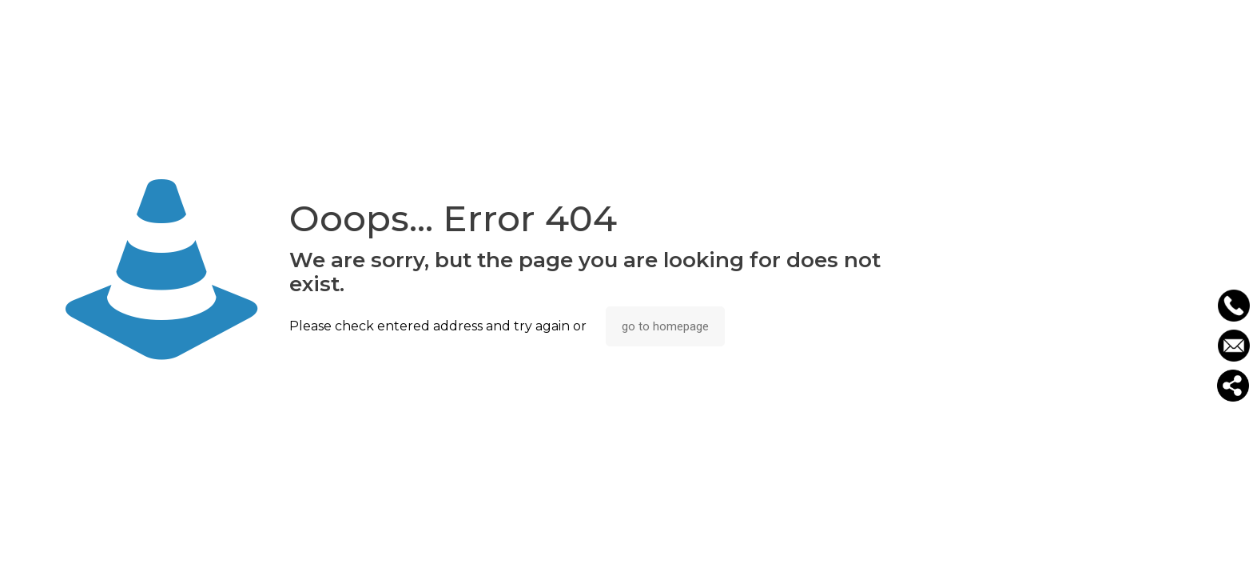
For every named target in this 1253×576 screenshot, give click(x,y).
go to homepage (665, 326)
